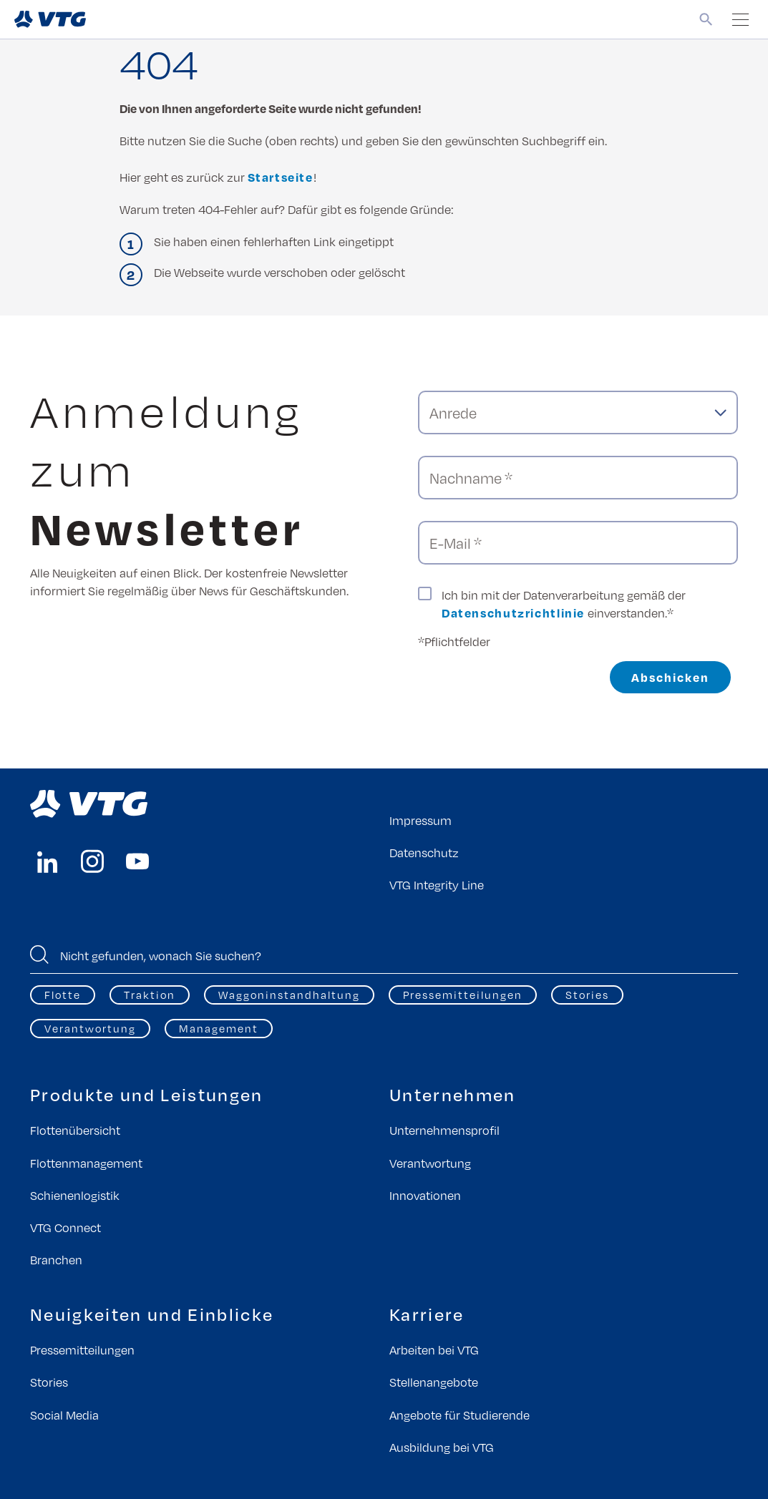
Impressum (420, 820)
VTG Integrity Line (436, 885)
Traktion (149, 994)
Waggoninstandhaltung (289, 994)
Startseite (280, 177)
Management (218, 1028)
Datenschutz (424, 852)
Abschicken (670, 677)
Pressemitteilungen (462, 994)
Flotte (62, 994)
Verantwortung (90, 1028)
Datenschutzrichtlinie (513, 613)
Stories (587, 994)
